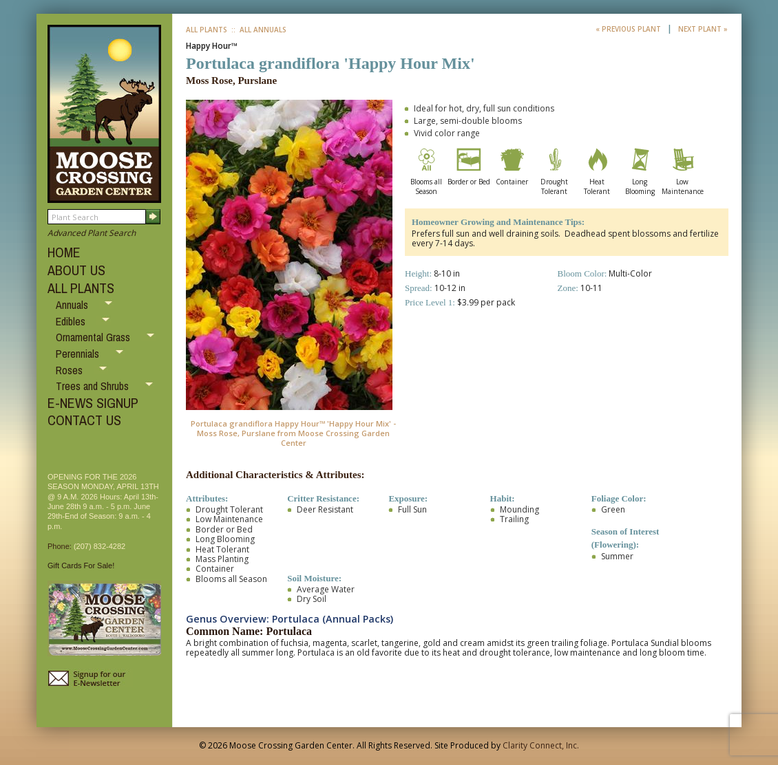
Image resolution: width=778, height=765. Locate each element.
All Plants (206, 29)
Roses (70, 370)
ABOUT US (76, 270)
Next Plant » (703, 29)
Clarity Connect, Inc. (541, 745)
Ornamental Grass (94, 337)
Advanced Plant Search (92, 233)
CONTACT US (84, 420)
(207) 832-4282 (99, 546)
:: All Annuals (257, 29)
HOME (64, 252)
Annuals (73, 304)
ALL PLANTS (81, 288)
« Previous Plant (629, 29)
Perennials (79, 353)
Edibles (72, 321)
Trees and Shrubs (94, 386)
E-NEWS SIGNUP (93, 403)
